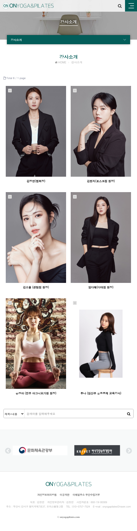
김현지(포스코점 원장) (101, 181)
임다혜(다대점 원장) (101, 287)
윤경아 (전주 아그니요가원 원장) (35, 393)
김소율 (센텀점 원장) (36, 287)
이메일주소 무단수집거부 (86, 494)
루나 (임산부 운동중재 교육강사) (101, 393)
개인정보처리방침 (47, 494)
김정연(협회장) (35, 181)
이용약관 (64, 494)
